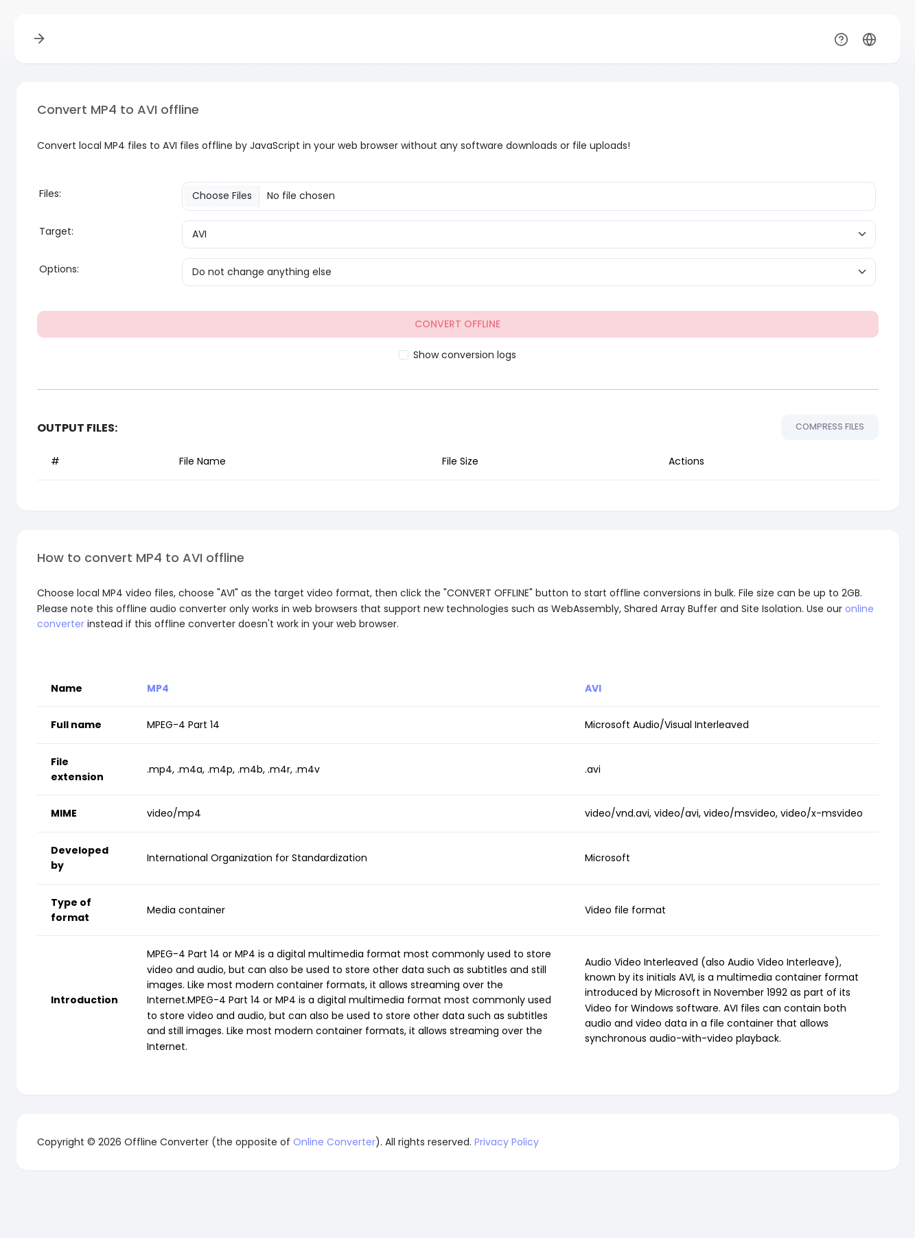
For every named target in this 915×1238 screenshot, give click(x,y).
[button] (869, 39)
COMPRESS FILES (830, 426)
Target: (56, 231)
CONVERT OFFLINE (457, 324)
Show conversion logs (464, 355)
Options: (59, 269)
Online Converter (334, 1142)
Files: (50, 193)
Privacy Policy (506, 1142)
